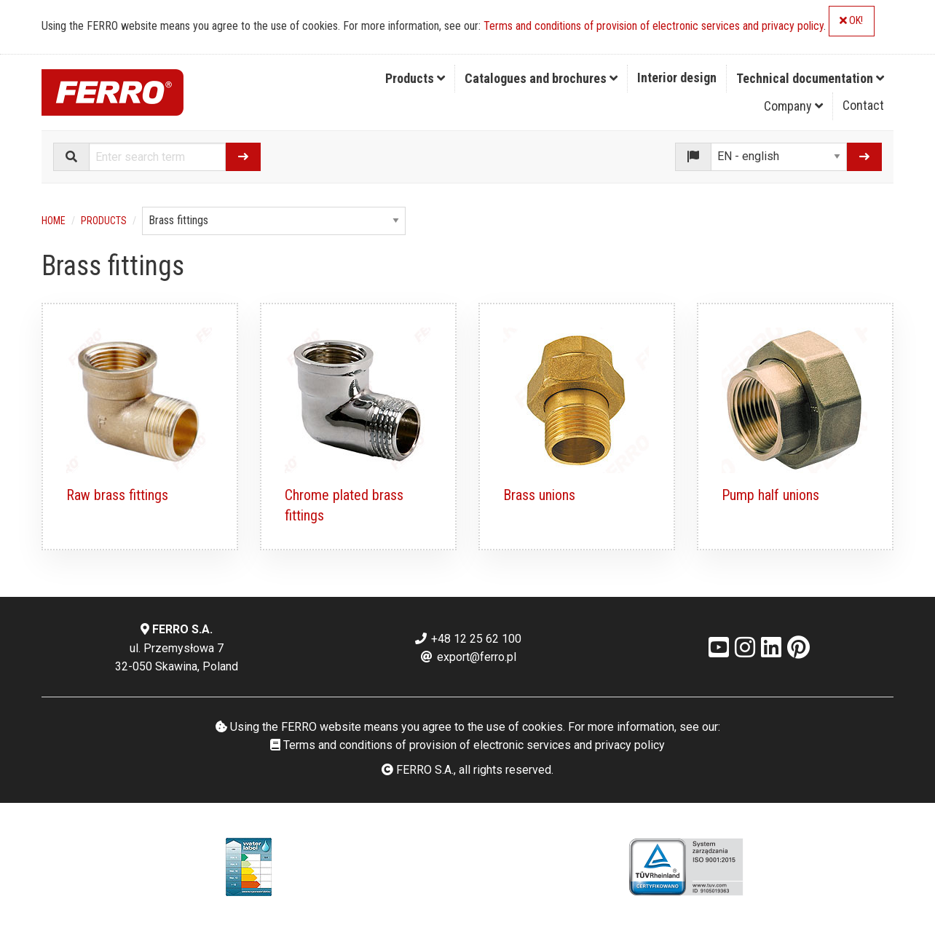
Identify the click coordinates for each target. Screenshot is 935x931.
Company (793, 106)
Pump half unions (770, 495)
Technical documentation (810, 78)
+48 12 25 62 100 (467, 639)
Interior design (677, 77)
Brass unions (539, 495)
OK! (851, 21)
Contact (863, 105)
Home (54, 220)
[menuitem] (415, 78)
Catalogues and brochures (541, 78)
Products (415, 78)
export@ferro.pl (467, 657)
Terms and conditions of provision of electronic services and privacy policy (654, 26)
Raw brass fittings (117, 495)
